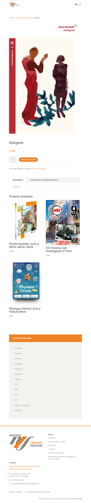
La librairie (52, 438)
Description (18, 180)
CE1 (15, 400)
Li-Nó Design (77, 498)
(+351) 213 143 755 (16, 480)
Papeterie (18, 410)
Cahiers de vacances (22, 405)
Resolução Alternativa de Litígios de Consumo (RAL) (61, 457)
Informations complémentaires (44, 180)
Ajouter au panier (28, 159)
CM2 (16, 384)
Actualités (52, 445)
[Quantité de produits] (12, 159)
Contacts (51, 449)
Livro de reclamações (56, 453)
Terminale (18, 348)
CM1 (16, 389)
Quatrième (18, 369)
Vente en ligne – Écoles (57, 441)
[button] (75, 26)
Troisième (20, 17)
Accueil (11, 17)
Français (28, 17)
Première (17, 353)
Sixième (17, 379)
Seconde (17, 358)
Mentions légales (15, 492)
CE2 (15, 395)
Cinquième (18, 374)
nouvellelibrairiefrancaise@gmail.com (24, 483)
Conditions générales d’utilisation (37, 492)
